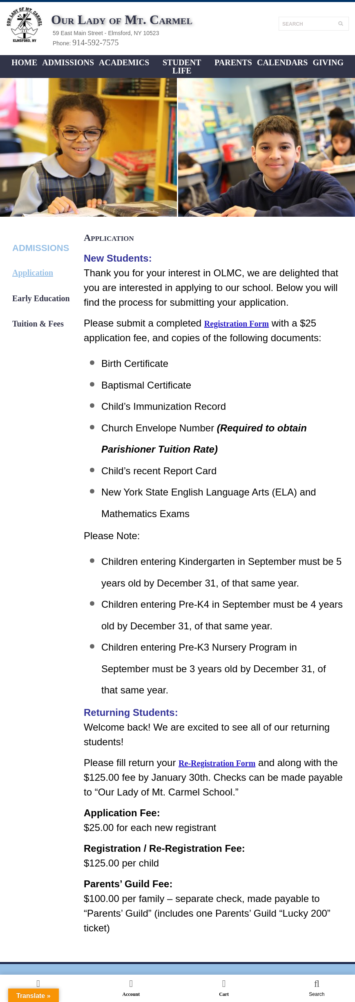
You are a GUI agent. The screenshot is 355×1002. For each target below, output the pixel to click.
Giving (328, 62)
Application (32, 272)
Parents (233, 62)
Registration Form (236, 323)
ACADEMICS (124, 62)
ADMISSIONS (68, 62)
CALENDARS (282, 62)
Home (24, 62)
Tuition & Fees (38, 323)
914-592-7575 (95, 42)
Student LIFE (182, 66)
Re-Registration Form (217, 763)
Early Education (41, 298)
